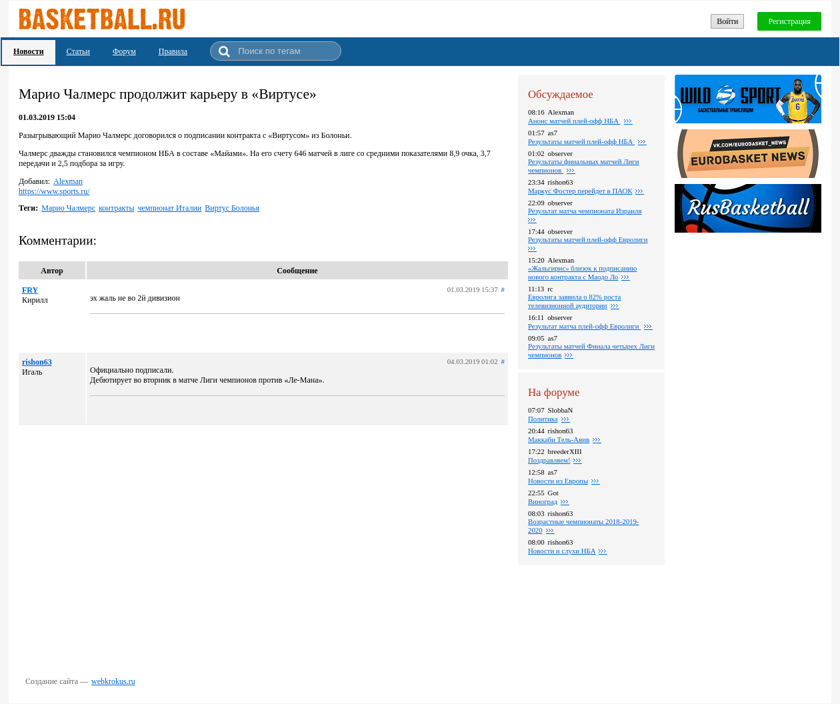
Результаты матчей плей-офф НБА (581, 141)
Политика (543, 419)
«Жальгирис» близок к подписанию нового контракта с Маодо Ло (582, 272)
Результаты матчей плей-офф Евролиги (587, 239)
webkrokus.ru (113, 681)
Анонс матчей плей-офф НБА (574, 121)
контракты (116, 208)
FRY (30, 290)
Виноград (542, 501)
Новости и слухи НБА (561, 551)
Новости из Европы (558, 481)
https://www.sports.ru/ (54, 191)
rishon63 (37, 362)
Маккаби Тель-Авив (558, 439)
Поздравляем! (549, 460)
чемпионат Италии (169, 208)
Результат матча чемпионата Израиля (584, 211)
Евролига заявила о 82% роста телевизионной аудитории (574, 301)
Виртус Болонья (232, 208)
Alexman (68, 181)
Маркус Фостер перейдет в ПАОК (580, 191)
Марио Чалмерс (68, 208)
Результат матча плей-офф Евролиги (584, 326)
